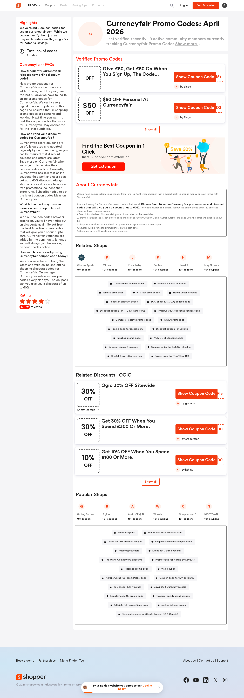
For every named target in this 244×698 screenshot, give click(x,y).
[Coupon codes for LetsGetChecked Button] (169, 347)
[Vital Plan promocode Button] (147, 293)
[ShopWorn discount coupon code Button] (172, 542)
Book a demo (25, 660)
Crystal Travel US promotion (126, 356)
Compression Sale (189, 514)
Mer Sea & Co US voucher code (165, 532)
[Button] (184, 5)
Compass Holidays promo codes (133, 320)
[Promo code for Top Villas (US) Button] (170, 356)
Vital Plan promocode (148, 293)
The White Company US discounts (123, 560)
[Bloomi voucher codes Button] (183, 293)
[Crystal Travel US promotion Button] (125, 356)
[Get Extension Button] (103, 166)
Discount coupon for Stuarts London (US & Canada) (150, 614)
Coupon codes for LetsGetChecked (171, 347)
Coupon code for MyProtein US (176, 578)
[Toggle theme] (224, 5)
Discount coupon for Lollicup (172, 329)
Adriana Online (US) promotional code (126, 578)
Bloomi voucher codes (185, 293)
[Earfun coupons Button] (125, 533)
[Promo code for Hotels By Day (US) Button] (174, 560)
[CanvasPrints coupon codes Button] (127, 284)
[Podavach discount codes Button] (122, 302)
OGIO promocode (174, 320)
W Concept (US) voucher (127, 587)
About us (189, 660)
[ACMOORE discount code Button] (167, 338)
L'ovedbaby (134, 265)
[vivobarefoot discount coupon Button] (172, 596)
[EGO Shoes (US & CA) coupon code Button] (169, 302)
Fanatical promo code (129, 338)
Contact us (206, 660)
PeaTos (157, 265)
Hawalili (183, 265)
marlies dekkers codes (173, 605)
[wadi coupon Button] (167, 569)
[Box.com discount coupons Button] (122, 347)
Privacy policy (53, 684)
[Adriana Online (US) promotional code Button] (125, 578)
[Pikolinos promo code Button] (135, 569)
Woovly (157, 514)
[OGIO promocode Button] (172, 320)
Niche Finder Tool (72, 660)
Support (222, 660)
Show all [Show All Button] (151, 129)
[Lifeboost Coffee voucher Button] (165, 551)
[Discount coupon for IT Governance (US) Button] (121, 311)
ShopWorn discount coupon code (173, 542)
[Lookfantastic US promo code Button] (125, 596)
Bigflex (106, 514)
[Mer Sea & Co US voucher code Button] (163, 533)
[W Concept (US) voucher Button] (126, 587)
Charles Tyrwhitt (86, 265)
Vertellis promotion (113, 293)
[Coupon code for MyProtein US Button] (175, 578)
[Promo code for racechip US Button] (126, 329)
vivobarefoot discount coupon (173, 596)
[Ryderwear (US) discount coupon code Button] (177, 311)
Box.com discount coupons (123, 347)
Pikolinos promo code (136, 569)
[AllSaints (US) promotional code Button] (130, 605)
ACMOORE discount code (168, 338)
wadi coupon (168, 569)
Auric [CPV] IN (136, 514)
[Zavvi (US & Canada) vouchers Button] (168, 587)
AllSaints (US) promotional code (131, 605)
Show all (151, 481)
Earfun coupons (126, 532)
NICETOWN (211, 514)
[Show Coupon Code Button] (195, 77)
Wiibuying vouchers (128, 551)
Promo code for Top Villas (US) (172, 356)
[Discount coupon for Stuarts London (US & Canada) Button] (148, 614)
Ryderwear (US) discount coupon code (179, 311)
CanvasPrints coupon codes (129, 283)
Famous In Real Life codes (171, 283)
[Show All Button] (151, 482)
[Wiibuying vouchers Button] (127, 551)
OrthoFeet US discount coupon (125, 542)
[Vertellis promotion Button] (111, 293)
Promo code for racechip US (127, 329)
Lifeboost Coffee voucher (166, 551)
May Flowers (211, 265)
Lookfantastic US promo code (126, 596)
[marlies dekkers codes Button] (172, 605)
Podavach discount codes (124, 302)
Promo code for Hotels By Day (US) (175, 560)
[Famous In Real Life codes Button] (170, 284)
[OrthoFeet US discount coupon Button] (123, 542)
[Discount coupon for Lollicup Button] (170, 329)
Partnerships (47, 660)
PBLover (107, 265)
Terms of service (74, 684)
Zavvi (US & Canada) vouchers (170, 587)
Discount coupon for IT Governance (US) (122, 311)
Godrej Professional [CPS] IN (93, 514)
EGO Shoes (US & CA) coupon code (170, 302)
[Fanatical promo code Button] (127, 338)
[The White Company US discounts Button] (122, 560)
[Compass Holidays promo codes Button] (132, 320)
